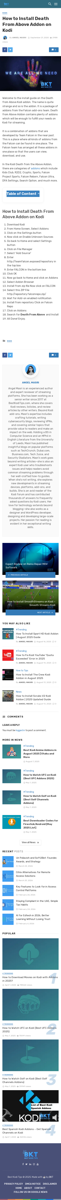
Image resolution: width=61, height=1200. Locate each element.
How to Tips (22, 670)
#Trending (21, 629)
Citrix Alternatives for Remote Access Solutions (33, 874)
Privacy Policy (13, 1184)
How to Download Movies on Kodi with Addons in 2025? (30, 979)
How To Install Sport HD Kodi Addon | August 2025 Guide (37, 635)
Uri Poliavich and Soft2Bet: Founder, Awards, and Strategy (36, 859)
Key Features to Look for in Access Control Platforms (36, 888)
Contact (39, 1188)
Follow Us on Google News (30, 1192)
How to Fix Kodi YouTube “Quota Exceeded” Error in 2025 (35, 657)
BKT (51, 1177)
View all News (30, 842)
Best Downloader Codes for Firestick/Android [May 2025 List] (40, 824)
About (28, 1188)
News (4, 13)
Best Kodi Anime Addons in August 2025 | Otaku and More (40, 754)
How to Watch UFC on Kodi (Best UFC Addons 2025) (39, 776)
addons (35, 168)
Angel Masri (19, 37)
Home (19, 1188)
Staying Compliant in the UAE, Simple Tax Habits (37, 903)
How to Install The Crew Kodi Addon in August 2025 (33, 676)
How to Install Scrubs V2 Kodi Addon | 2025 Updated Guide (33, 697)
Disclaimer (50, 1184)
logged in (20, 730)
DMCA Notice (33, 1184)
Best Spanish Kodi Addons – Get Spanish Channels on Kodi (26, 1131)
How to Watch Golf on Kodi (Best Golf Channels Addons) (39, 799)
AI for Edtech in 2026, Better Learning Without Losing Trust (33, 917)
